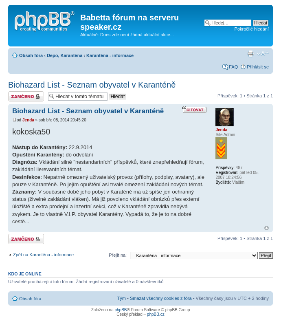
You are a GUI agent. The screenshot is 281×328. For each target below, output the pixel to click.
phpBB (120, 310)
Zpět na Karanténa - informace (43, 254)
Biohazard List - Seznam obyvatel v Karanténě (92, 84)
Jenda (28, 120)
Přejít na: (118, 255)
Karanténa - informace (110, 55)
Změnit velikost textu (263, 53)
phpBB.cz (156, 314)
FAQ (233, 66)
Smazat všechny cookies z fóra (161, 298)
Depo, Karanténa (64, 55)
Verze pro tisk (250, 53)
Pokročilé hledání (252, 28)
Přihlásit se (258, 66)
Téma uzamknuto (26, 96)
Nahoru (266, 228)
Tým (121, 298)
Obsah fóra (31, 55)
